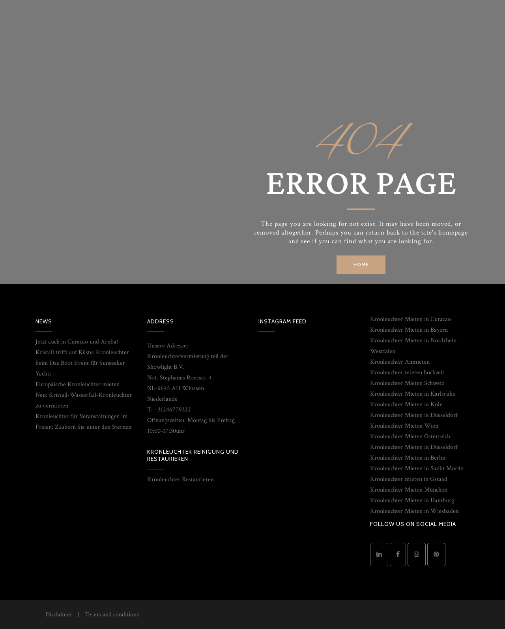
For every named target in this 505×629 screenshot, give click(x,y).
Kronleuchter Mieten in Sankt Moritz (416, 468)
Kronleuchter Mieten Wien (404, 426)
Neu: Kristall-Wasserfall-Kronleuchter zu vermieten (84, 400)
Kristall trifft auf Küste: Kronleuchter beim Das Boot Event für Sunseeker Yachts (82, 363)
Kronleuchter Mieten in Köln (406, 404)
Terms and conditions (112, 614)
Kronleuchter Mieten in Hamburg (412, 500)
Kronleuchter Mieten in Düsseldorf (414, 415)
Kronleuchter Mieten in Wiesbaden (414, 511)
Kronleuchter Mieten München (408, 490)
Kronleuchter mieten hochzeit (407, 372)
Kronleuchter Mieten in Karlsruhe (412, 394)
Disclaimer (58, 614)
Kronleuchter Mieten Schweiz (407, 383)
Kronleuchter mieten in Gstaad (408, 479)
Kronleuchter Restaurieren (180, 479)
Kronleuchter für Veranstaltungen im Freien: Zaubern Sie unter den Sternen (83, 421)
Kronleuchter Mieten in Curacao (410, 319)
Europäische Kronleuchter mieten (78, 384)
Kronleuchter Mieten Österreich (410, 436)
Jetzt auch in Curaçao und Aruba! (77, 342)
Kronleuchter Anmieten (400, 362)
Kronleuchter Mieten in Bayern (409, 330)
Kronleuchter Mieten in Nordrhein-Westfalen (414, 345)
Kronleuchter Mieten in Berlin (407, 458)
